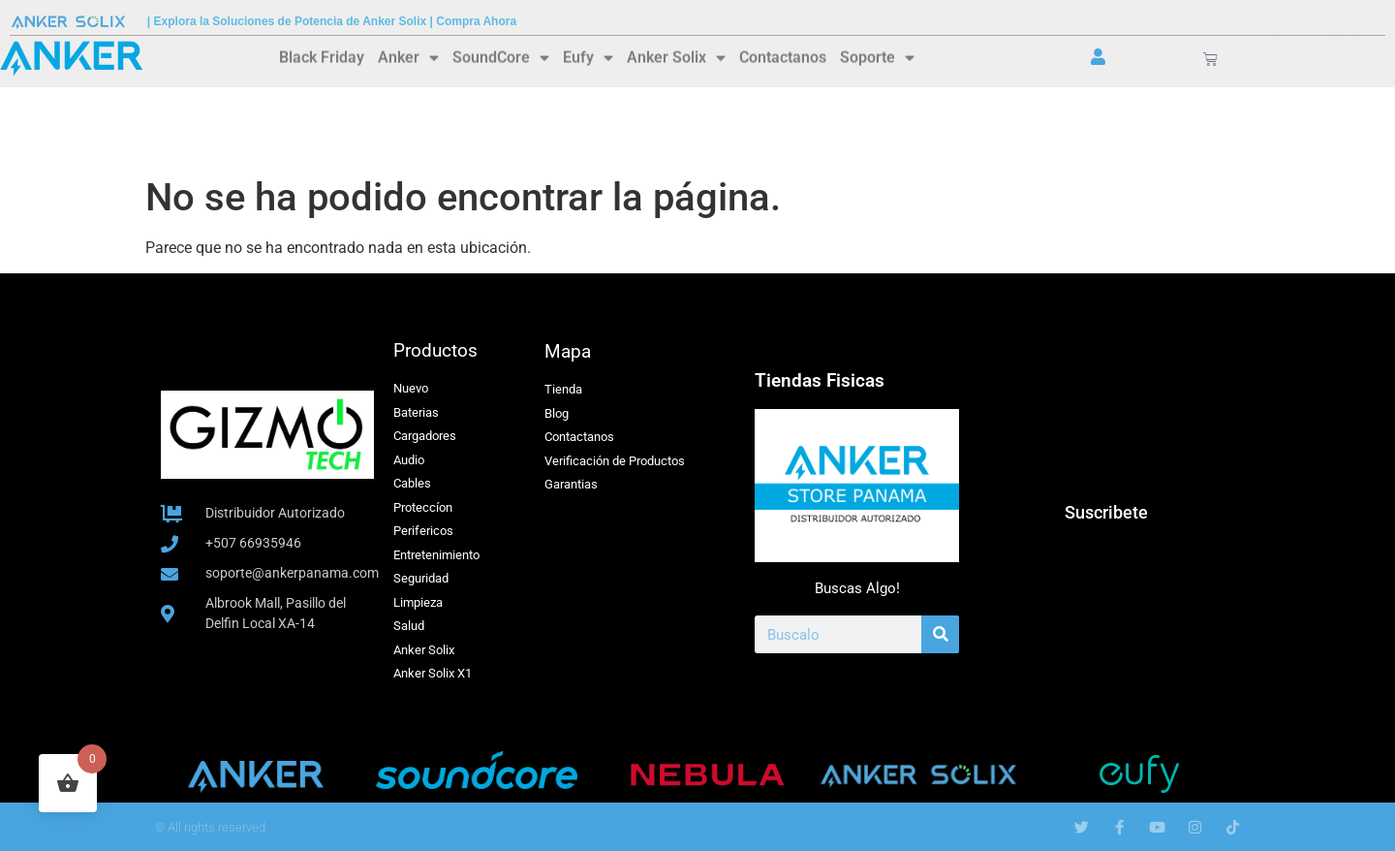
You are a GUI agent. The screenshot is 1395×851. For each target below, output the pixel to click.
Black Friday (321, 56)
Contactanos (782, 56)
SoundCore (500, 56)
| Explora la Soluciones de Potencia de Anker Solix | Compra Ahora (331, 21)
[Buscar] (940, 634)
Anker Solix (676, 56)
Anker (408, 56)
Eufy (588, 56)
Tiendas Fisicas (819, 380)
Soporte (877, 56)
